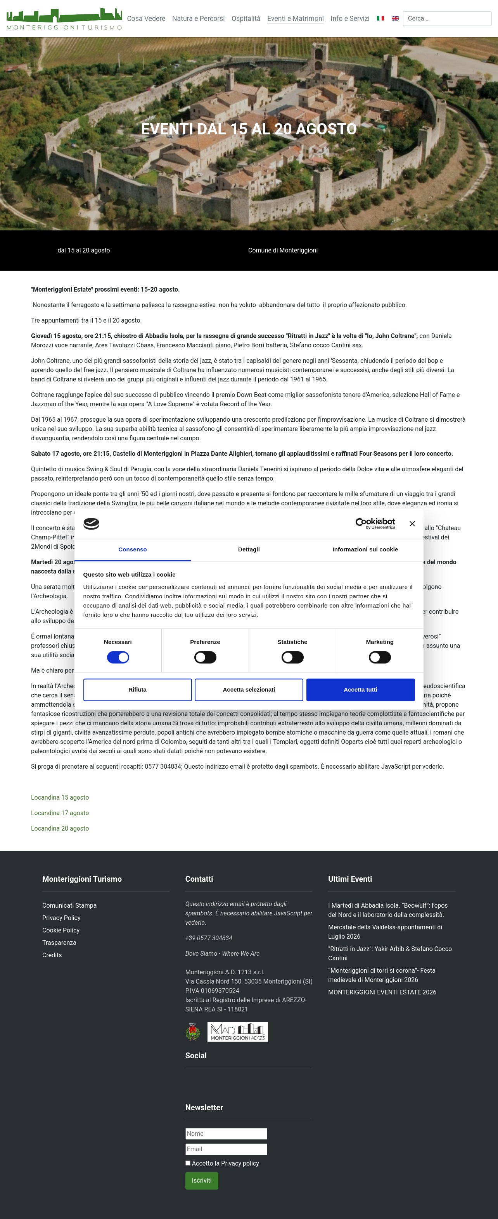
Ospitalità (246, 18)
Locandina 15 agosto (60, 797)
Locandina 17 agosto (60, 813)
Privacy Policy (61, 918)
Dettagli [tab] (249, 549)
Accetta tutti (360, 689)
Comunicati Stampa (69, 905)
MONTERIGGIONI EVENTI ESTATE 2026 (382, 992)
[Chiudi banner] (412, 524)
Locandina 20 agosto (60, 828)
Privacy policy (240, 1163)
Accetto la (222, 1163)
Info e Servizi (350, 18)
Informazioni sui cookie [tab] (365, 549)
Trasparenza (59, 942)
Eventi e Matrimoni (295, 18)
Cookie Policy (61, 930)
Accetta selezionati (249, 689)
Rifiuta (137, 689)
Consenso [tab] (132, 549)
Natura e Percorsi (198, 18)
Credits (52, 955)
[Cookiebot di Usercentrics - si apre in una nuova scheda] (361, 524)
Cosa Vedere (146, 18)
